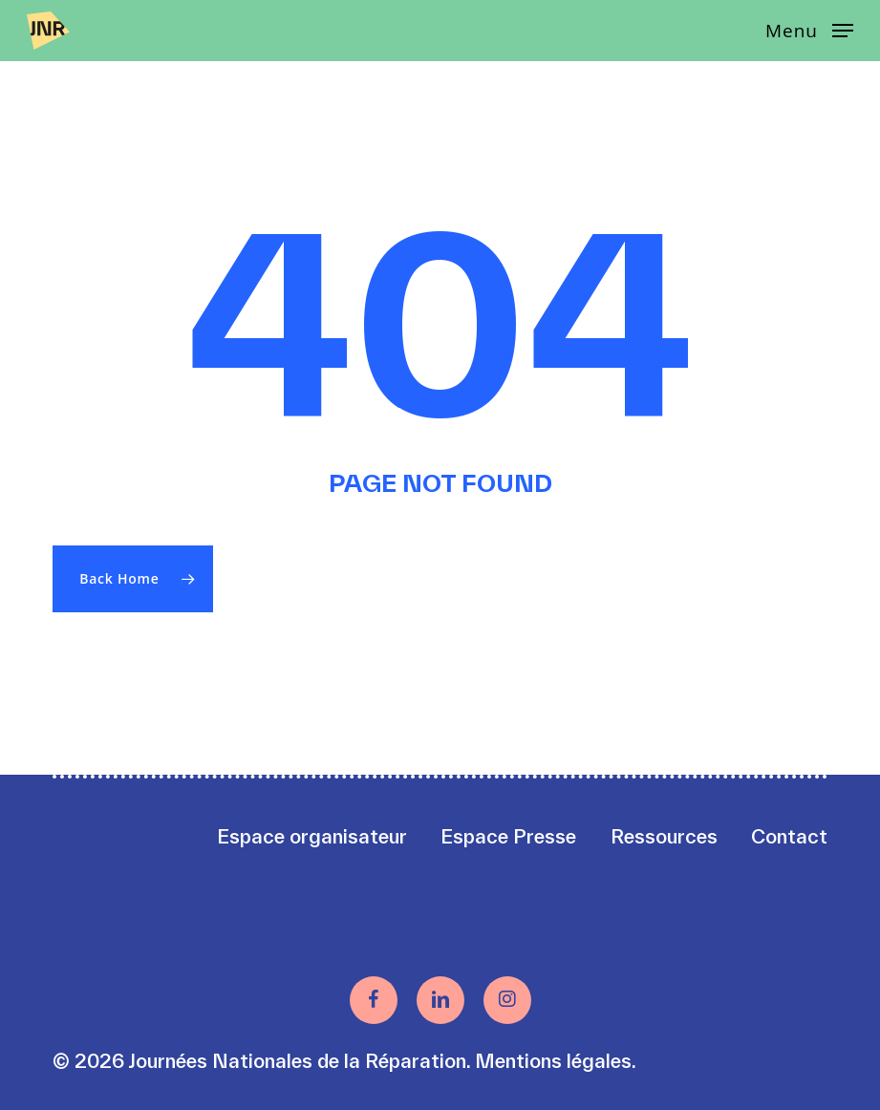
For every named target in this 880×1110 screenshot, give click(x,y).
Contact (789, 836)
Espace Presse (508, 836)
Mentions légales (553, 1061)
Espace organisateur (312, 836)
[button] (809, 28)
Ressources (664, 836)
